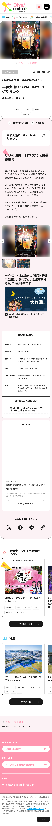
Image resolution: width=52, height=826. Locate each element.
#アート (37, 109)
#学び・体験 (28, 109)
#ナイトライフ (16, 109)
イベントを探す (31, 63)
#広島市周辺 (26, 114)
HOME (20, 63)
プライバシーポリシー (35, 808)
